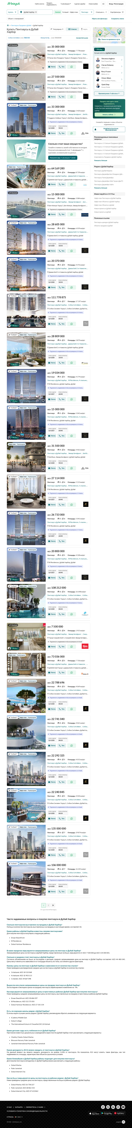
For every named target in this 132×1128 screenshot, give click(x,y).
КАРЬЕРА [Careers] (19, 1107)
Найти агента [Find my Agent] (39, 4)
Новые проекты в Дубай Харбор (105, 208)
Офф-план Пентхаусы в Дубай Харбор (107, 198)
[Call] (61, 67)
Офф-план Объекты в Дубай (104, 205)
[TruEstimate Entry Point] (62, 158)
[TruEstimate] (66, 4)
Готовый (65, 12)
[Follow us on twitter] (108, 1107)
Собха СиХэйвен (14, 38)
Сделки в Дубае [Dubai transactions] (79, 4)
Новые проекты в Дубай (102, 212)
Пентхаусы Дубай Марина (103, 171)
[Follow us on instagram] (118, 1107)
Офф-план (74, 12)
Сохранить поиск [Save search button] (117, 19)
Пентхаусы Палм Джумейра (103, 178)
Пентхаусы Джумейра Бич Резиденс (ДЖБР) (109, 174)
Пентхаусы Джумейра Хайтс (104, 184)
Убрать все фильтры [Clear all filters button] (99, 19)
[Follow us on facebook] (103, 1107)
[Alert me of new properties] (109, 129)
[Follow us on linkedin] (113, 1107)
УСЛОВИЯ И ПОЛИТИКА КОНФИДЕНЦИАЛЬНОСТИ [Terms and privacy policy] (27, 1111)
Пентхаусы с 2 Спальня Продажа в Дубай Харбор (109, 143)
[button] (12, 12)
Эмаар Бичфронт (45, 38)
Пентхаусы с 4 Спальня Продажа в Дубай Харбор (109, 150)
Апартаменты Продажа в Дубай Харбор (108, 157)
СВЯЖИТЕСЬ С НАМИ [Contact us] (34, 1107)
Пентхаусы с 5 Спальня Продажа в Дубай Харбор (109, 154)
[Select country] (19, 1117)
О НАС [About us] (9, 1107)
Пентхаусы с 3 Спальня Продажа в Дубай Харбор (109, 147)
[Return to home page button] (13, 4)
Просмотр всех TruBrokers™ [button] (109, 93)
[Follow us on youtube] (123, 1107)
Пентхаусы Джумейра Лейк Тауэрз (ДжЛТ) (108, 181)
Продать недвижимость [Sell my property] (52, 4)
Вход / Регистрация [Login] (116, 4)
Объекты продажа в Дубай (103, 226)
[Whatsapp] (71, 67)
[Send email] (51, 67)
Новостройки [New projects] (93, 4)
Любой (58, 12)
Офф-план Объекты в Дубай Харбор (107, 202)
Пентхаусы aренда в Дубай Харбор (106, 222)
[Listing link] (48, 57)
